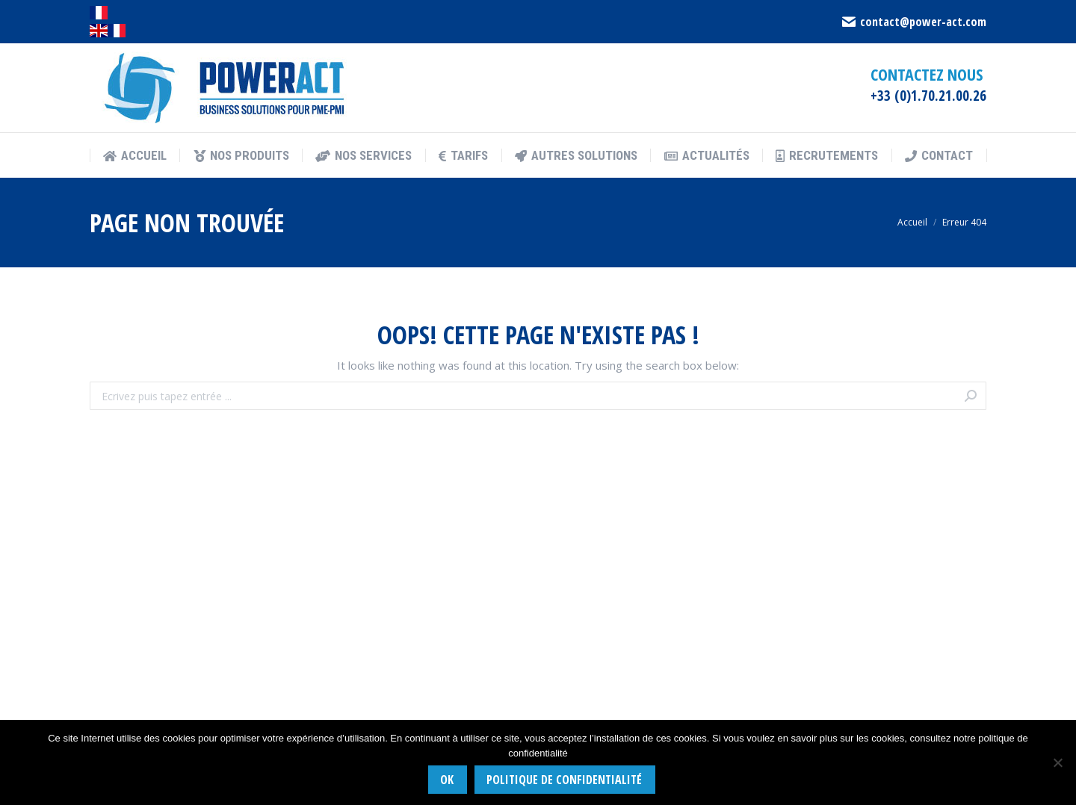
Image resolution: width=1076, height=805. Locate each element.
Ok (447, 779)
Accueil (912, 222)
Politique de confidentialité (564, 779)
